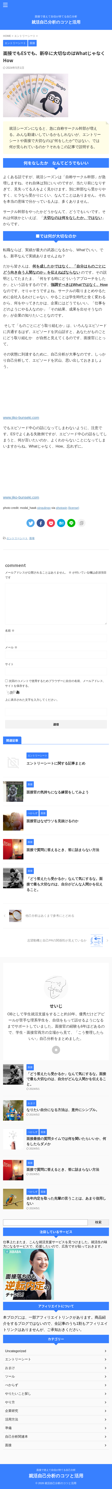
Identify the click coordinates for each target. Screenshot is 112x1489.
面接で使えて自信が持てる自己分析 (56, 1470)
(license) (73, 507)
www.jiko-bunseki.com (21, 418)
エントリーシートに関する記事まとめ (55, 763)
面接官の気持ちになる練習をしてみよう (57, 792)
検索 (98, 1222)
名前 (9, 630)
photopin (61, 507)
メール (11, 647)
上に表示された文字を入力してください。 (32, 699)
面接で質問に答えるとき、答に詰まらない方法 (62, 850)
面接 (32, 538)
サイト (9, 664)
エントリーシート (17, 538)
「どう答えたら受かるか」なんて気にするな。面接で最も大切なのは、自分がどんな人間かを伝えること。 (64, 884)
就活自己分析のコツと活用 (56, 22)
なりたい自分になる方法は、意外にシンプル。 (62, 1110)
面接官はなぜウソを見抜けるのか (52, 821)
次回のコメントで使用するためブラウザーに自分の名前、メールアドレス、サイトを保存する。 (55, 683)
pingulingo (44, 507)
